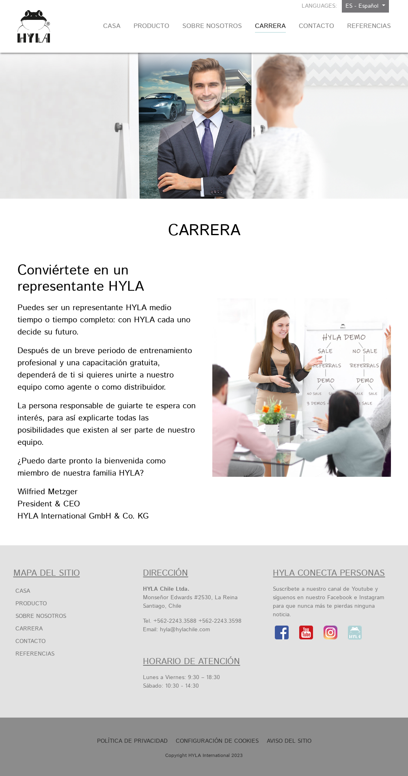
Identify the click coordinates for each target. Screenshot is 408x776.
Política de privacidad (132, 741)
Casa (22, 591)
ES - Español (362, 6)
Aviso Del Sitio (289, 741)
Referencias (34, 654)
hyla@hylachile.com (185, 630)
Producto (31, 604)
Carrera (29, 629)
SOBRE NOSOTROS (40, 616)
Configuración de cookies (217, 741)
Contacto (30, 641)
